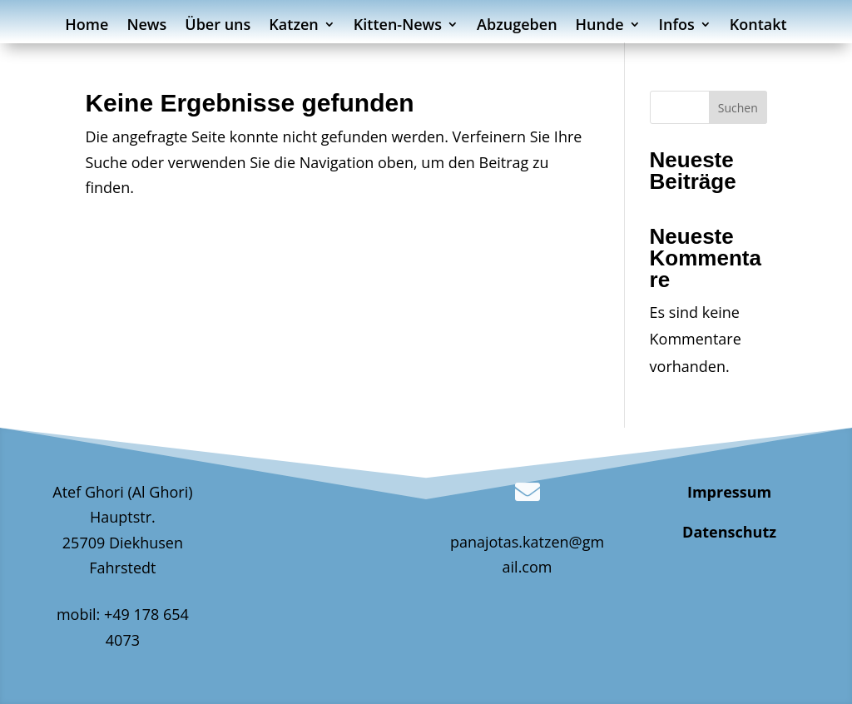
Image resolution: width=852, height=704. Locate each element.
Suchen (738, 108)
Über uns (217, 26)
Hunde (600, 26)
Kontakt (758, 26)
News (146, 26)
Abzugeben (517, 26)
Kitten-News (398, 26)
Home (86, 26)
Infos (677, 26)
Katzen (293, 26)
